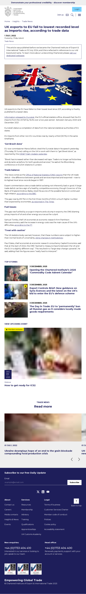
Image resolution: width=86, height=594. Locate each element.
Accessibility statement (54, 530)
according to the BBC (26, 194)
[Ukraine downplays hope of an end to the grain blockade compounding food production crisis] (43, 434)
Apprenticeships (28, 530)
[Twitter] (38, 492)
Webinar (7, 382)
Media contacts (11, 515)
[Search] (72, 15)
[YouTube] (48, 492)
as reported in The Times (43, 202)
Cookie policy (50, 525)
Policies (47, 520)
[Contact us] (67, 15)
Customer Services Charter (56, 510)
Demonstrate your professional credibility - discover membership (43, 3)
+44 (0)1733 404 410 (17, 548)
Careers (7, 510)
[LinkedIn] (43, 492)
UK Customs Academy (31, 534)
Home (7, 21)
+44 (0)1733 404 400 (58, 548)
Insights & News (11, 520)
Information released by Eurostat (19, 117)
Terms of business (52, 505)
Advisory (25, 515)
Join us (60, 15)
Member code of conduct (55, 515)
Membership (27, 510)
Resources (26, 505)
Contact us (9, 505)
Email (6, 479)
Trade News (27, 21)
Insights (15, 21)
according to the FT (23, 225)
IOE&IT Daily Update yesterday (33, 154)
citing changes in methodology (49, 238)
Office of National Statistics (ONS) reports (44, 175)
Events (7, 525)
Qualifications (27, 525)
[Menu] (79, 15)
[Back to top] (76, 501)
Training (25, 520)
